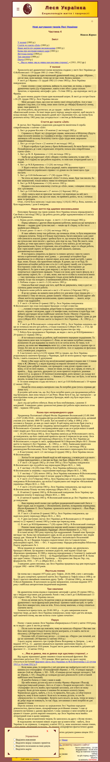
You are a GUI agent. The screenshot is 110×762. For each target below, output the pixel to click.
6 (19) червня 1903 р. (51, 353)
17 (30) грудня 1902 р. (59, 175)
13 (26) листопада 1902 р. (58, 164)
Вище (65, 740)
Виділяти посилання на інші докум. (33, 746)
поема (24, 574)
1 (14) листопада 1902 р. (59, 154)
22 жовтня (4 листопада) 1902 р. (58, 143)
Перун (21, 59)
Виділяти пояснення (26, 739)
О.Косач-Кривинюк (23, 582)
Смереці (35, 759)
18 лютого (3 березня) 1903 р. (74, 290)
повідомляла (19, 83)
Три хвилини (24, 56)
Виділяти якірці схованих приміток (33, 743)
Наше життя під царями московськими (36, 48)
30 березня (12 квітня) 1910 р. (50, 638)
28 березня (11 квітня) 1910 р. (43, 633)
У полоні (22, 42)
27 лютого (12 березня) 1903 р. (63, 191)
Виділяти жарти (23, 749)
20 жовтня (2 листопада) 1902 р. (60, 130)
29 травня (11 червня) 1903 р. (27, 335)
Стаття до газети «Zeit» (29, 45)
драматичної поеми (43, 70)
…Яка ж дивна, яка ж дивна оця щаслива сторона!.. (44, 62)
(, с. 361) (52, 561)
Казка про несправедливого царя (33, 51)
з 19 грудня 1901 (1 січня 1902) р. (46, 72)
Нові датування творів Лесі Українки (55, 26)
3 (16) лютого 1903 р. (56, 183)
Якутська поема (25, 54)
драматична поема (30, 592)
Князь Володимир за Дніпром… (71, 641)
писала (54, 99)
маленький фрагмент (73, 656)
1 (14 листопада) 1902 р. (73, 220)
